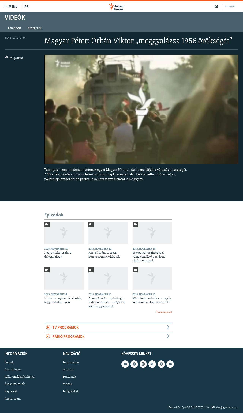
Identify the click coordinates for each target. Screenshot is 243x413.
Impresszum (13, 398)
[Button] (14, 58)
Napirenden (71, 362)
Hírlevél (230, 6)
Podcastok (69, 377)
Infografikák (71, 391)
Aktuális (68, 369)
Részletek (35, 28)
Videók (67, 384)
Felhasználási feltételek (19, 377)
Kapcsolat (11, 391)
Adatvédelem (13, 369)
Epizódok (14, 28)
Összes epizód (164, 312)
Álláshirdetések (15, 384)
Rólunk (9, 362)
